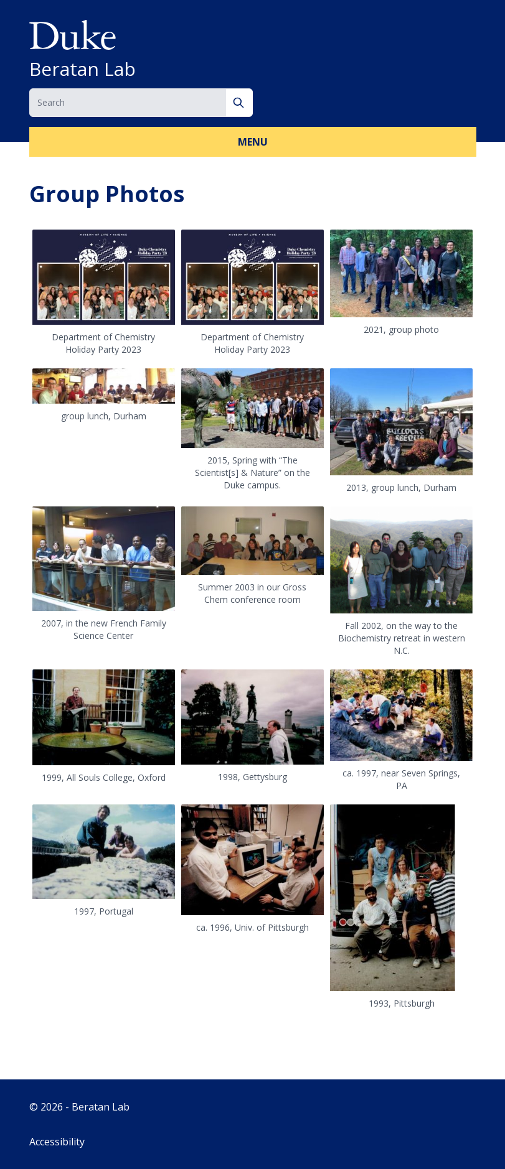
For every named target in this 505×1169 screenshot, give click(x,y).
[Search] (239, 102)
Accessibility (57, 1141)
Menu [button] (253, 142)
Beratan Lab (82, 69)
